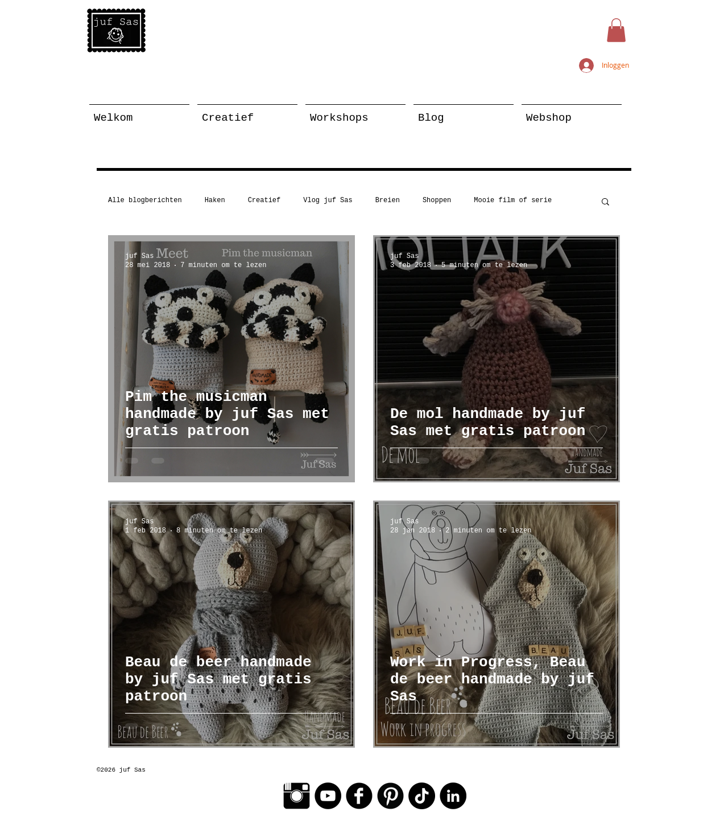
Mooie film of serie (513, 200)
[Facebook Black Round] (359, 795)
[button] (616, 30)
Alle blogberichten (145, 200)
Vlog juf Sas (327, 200)
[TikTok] (421, 795)
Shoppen (437, 200)
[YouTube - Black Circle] (328, 795)
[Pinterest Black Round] (390, 795)
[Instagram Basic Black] (296, 795)
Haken (215, 200)
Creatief (264, 200)
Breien (387, 200)
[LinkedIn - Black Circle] (453, 795)
